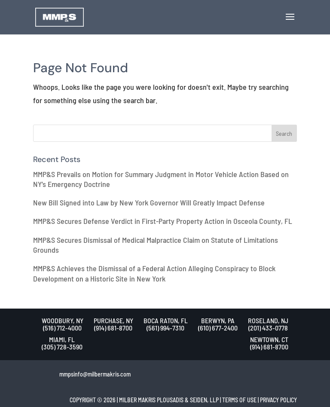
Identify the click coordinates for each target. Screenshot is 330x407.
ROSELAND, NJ (268, 320)
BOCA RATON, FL (166, 320)
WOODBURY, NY (62, 320)
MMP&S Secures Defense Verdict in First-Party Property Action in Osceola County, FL (162, 221)
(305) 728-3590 (62, 347)
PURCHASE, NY (113, 320)
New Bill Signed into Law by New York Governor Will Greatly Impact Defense (149, 202)
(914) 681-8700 (113, 328)
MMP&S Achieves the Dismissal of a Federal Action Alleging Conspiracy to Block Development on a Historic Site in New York (154, 273)
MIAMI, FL (62, 339)
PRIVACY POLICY (278, 400)
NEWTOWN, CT (269, 339)
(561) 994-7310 (165, 328)
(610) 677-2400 (218, 328)
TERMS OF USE (239, 400)
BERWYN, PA (218, 320)
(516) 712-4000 (62, 328)
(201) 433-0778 (268, 328)
